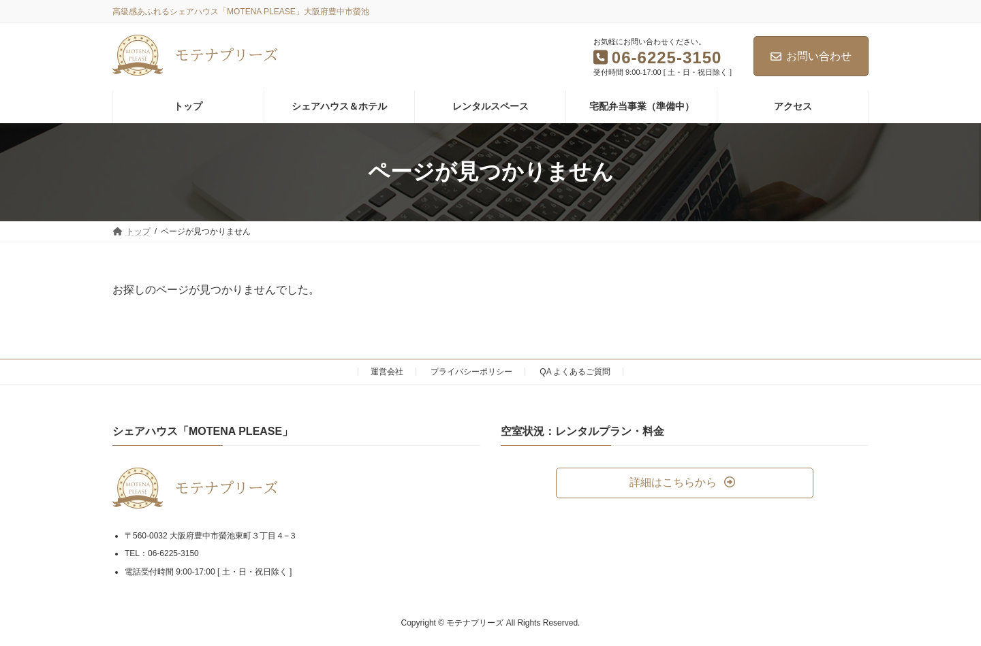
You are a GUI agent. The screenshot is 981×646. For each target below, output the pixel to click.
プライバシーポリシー (471, 371)
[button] (684, 483)
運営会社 (387, 371)
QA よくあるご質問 (575, 371)
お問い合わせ (811, 56)
